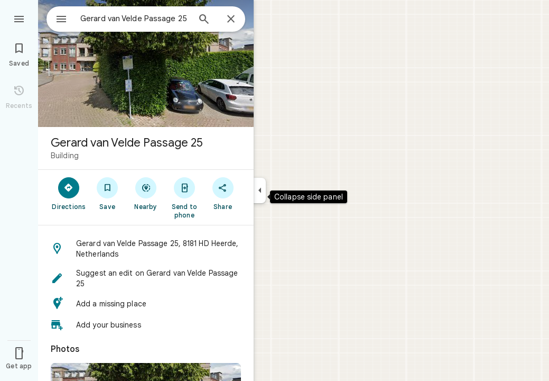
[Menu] (19, 18)
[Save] (107, 193)
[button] (146, 249)
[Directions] (69, 193)
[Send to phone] (184, 197)
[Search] (204, 20)
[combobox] (124, 18)
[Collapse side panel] (260, 190)
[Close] (231, 19)
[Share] (222, 193)
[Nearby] (146, 193)
